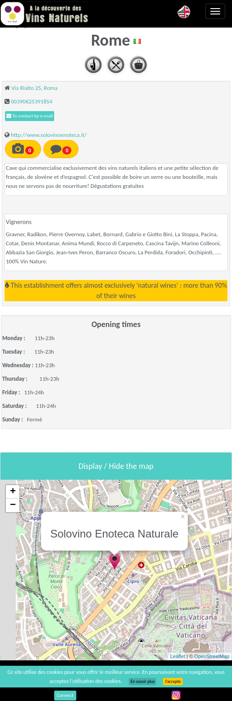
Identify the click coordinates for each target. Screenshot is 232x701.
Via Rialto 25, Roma (34, 87)
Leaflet (177, 656)
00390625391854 (31, 101)
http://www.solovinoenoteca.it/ (49, 134)
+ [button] (13, 492)
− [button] (13, 505)
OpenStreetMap (211, 656)
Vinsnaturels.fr (45, 13)
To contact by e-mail (29, 116)
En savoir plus (142, 681)
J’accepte (173, 681)
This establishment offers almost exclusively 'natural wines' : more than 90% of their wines (116, 290)
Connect (65, 695)
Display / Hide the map (116, 466)
